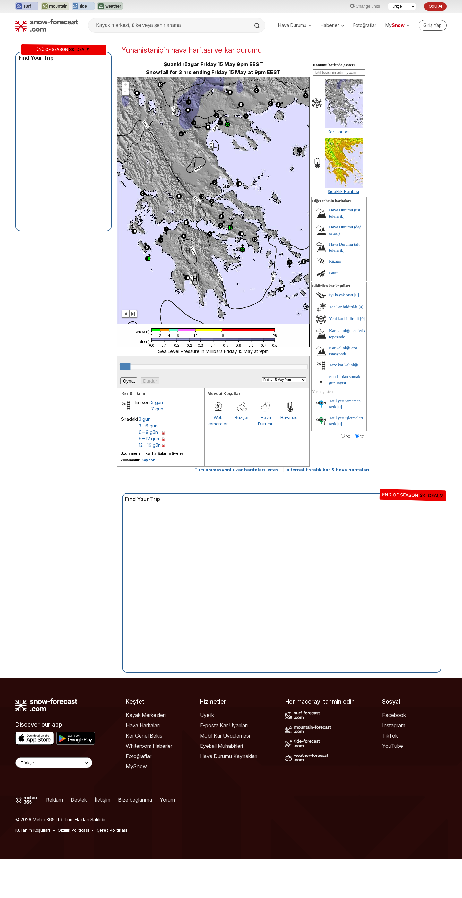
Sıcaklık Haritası (343, 191)
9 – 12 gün (149, 438)
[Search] (257, 25)
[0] (356, 294)
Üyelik (207, 715)
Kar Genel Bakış (144, 735)
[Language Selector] (53, 762)
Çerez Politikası (112, 830)
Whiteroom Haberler (149, 746)
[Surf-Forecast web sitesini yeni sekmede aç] (26, 6)
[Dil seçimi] (402, 6)
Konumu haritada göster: (334, 65)
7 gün (157, 408)
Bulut (333, 273)
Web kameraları (218, 420)
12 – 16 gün (150, 445)
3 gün (157, 402)
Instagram (393, 725)
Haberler (332, 25)
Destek (79, 800)
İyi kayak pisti (341, 294)
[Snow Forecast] (46, 25)
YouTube (392, 746)
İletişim (102, 800)
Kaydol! (148, 460)
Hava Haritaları (143, 725)
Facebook (394, 715)
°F (362, 436)
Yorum (167, 800)
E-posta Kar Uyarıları (224, 725)
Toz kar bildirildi (343, 306)
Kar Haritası (339, 131)
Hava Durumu (295, 25)
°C (348, 436)
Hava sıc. (289, 417)
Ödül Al (435, 6)
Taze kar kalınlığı (343, 364)
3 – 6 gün (148, 425)
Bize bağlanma (135, 800)
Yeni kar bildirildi (344, 318)
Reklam (54, 800)
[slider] (125, 366)
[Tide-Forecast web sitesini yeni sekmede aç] (83, 6)
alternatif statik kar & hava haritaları (328, 469)
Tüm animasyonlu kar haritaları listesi (237, 469)
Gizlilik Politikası (73, 830)
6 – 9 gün (148, 432)
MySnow (136, 766)
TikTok (390, 735)
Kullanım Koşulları (32, 830)
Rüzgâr (242, 417)
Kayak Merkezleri (146, 715)
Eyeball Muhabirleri (221, 746)
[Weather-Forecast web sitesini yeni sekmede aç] (110, 6)
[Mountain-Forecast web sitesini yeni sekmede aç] (55, 6)
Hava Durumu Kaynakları (228, 756)
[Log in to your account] (433, 25)
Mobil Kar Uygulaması (225, 735)
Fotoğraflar (364, 25)
